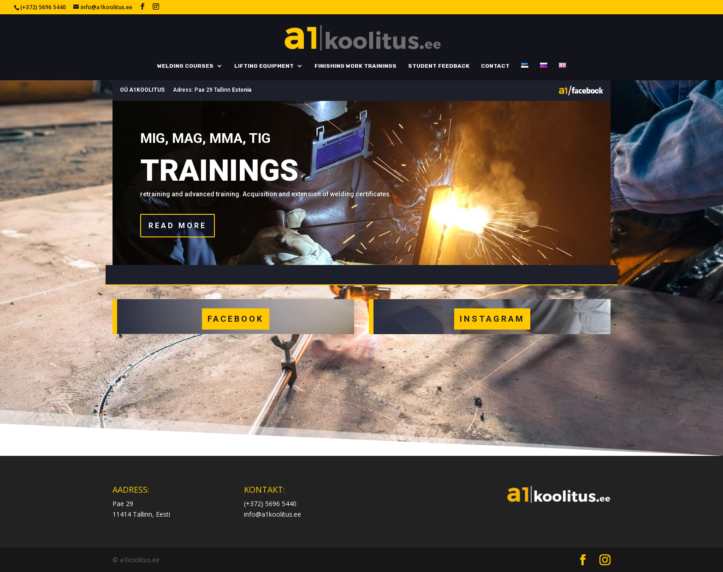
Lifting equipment (264, 66)
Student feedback (438, 66)
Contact (495, 66)
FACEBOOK (235, 319)
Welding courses (185, 66)
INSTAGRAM (492, 319)
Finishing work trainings (355, 66)
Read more (177, 225)
